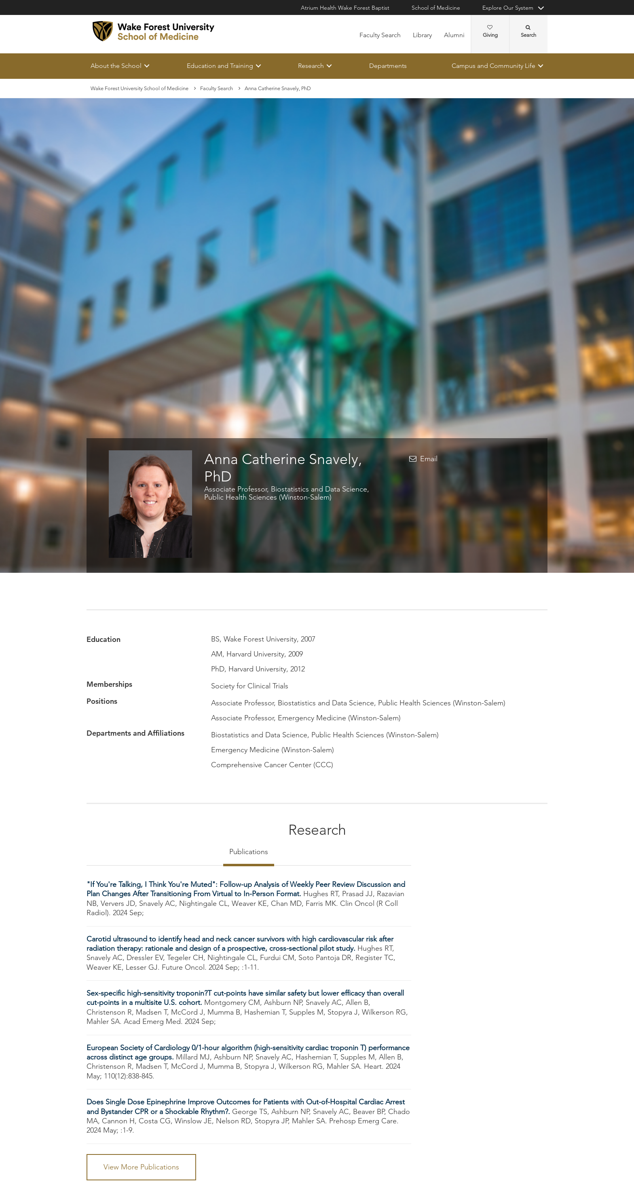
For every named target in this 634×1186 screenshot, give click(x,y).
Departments (388, 66)
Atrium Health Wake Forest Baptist (345, 7)
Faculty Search (380, 35)
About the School (116, 66)
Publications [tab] (248, 851)
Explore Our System (507, 7)
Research (311, 66)
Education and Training (220, 66)
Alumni (454, 35)
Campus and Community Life (493, 66)
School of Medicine (436, 7)
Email (428, 458)
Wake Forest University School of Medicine (139, 88)
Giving (490, 31)
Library (422, 35)
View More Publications (141, 1167)
